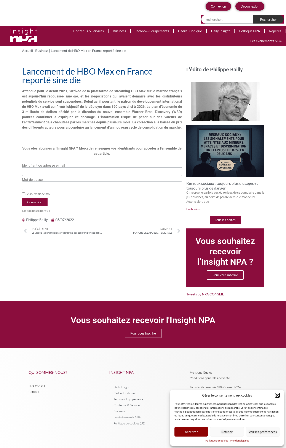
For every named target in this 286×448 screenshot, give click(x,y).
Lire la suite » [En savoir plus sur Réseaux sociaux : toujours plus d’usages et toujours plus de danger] (193, 209)
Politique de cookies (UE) (129, 423)
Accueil (27, 50)
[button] (277, 395)
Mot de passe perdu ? (36, 210)
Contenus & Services (88, 31)
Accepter (191, 432)
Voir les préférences (263, 432)
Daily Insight (220, 31)
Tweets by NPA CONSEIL (205, 294)
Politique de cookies (216, 440)
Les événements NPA (266, 41)
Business (119, 31)
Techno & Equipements (152, 31)
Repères (275, 31)
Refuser (227, 432)
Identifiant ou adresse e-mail (43, 165)
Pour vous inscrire (225, 275)
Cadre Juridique (190, 31)
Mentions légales (239, 440)
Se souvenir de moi (36, 194)
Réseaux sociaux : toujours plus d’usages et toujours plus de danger (222, 185)
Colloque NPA (249, 31)
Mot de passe (32, 180)
